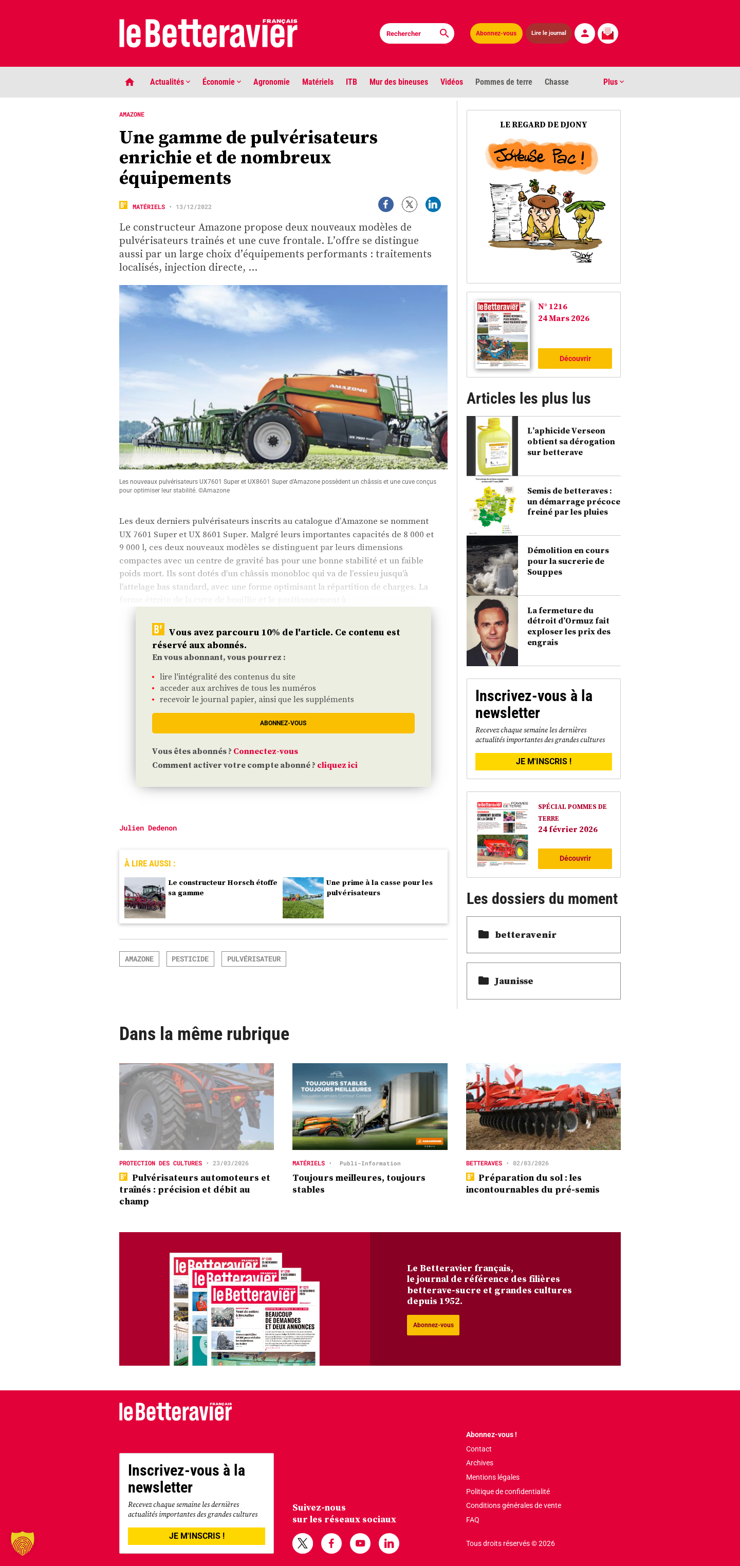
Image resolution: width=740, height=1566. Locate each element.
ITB (351, 82)
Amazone (139, 959)
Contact (479, 1449)
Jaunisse (505, 980)
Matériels (318, 82)
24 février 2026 (568, 829)
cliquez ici (337, 764)
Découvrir (575, 358)
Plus (613, 82)
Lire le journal (548, 33)
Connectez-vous (265, 751)
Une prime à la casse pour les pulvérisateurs (379, 887)
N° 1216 (552, 306)
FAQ (472, 1520)
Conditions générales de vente (513, 1505)
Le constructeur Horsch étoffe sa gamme (223, 887)
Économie (221, 82)
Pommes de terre (503, 82)
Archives (479, 1463)
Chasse (557, 82)
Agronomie (271, 82)
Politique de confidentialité (508, 1491)
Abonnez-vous (496, 33)
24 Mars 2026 (563, 318)
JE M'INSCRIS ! (543, 761)
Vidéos (451, 82)
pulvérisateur (254, 959)
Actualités (170, 82)
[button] (22, 1543)
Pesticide (190, 959)
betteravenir (517, 934)
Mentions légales (493, 1477)
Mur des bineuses (398, 82)
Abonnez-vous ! (491, 1434)
